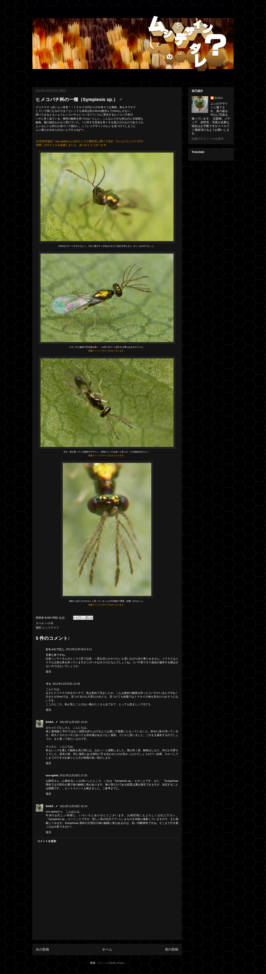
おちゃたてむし (55, 649)
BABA (50, 722)
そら (48, 683)
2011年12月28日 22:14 (73, 806)
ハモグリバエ (92, 114)
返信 (48, 671)
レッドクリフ (51, 627)
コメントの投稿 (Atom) (110, 962)
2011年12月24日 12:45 (66, 683)
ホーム (107, 949)
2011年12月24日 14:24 (73, 722)
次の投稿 (42, 949)
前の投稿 (171, 949)
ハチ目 (49, 623)
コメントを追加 (46, 841)
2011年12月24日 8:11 (79, 649)
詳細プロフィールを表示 (208, 138)
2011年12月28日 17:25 (73, 775)
